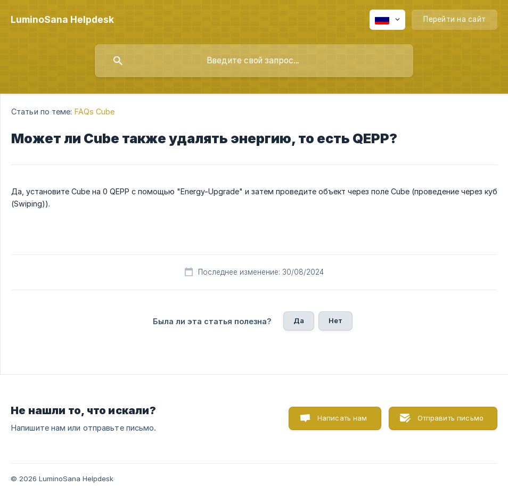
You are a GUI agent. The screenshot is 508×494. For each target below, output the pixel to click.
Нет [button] (335, 320)
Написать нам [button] (342, 418)
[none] (62, 20)
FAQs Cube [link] (95, 111)
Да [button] (298, 320)
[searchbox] (254, 60)
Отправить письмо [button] (450, 418)
